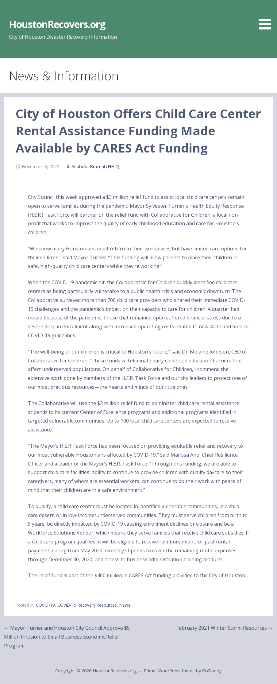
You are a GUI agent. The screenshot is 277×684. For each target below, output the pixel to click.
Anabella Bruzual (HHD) (95, 166)
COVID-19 (45, 605)
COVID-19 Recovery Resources (87, 605)
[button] (267, 16)
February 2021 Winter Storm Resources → (224, 627)
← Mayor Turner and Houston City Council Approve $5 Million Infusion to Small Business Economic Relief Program (67, 636)
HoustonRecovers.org (57, 24)
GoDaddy (211, 671)
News (124, 605)
